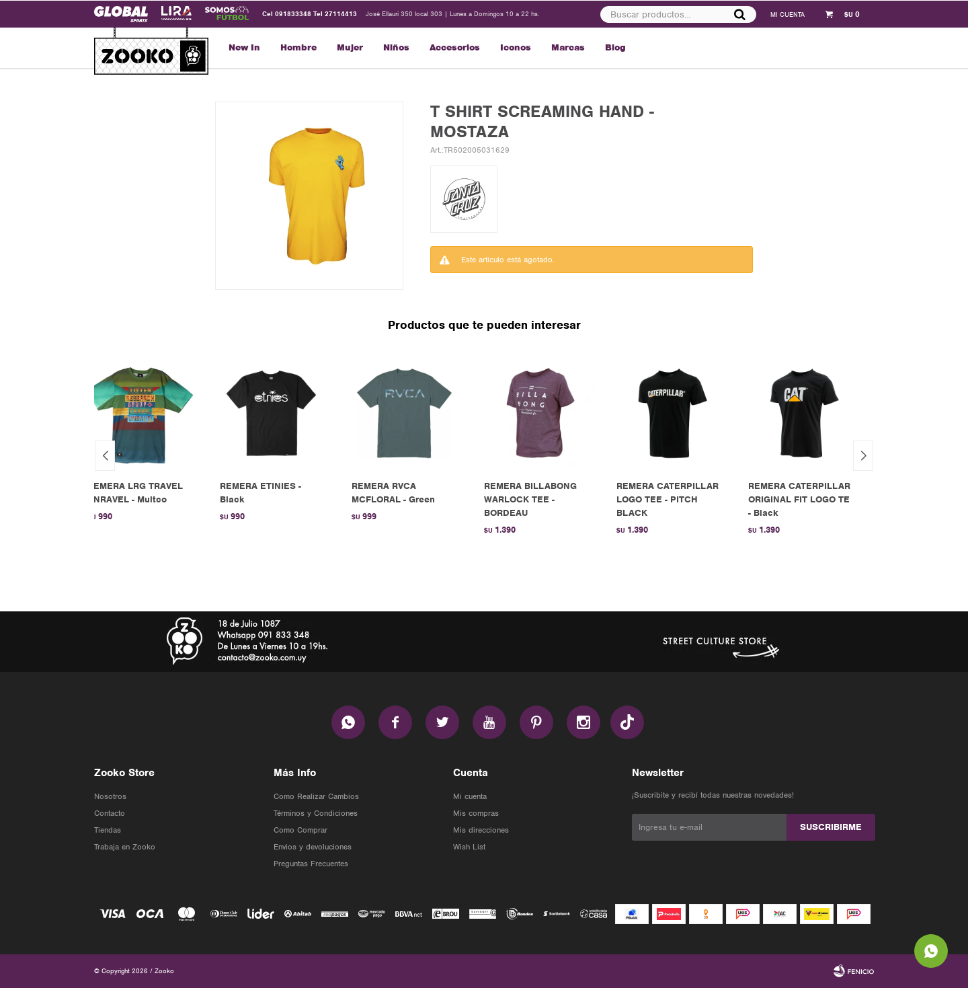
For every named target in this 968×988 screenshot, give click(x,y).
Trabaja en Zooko (124, 846)
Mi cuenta (470, 796)
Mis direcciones (481, 830)
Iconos (515, 47)
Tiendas (107, 830)
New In (244, 47)
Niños (396, 47)
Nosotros (110, 796)
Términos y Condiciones (316, 813)
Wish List (469, 846)
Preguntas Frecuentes (311, 863)
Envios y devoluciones (313, 846)
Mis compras (476, 813)
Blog (615, 47)
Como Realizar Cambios (316, 796)
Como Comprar (300, 830)
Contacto (109, 813)
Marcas (568, 47)
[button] (863, 456)
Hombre (298, 47)
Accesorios (455, 47)
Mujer (350, 47)
